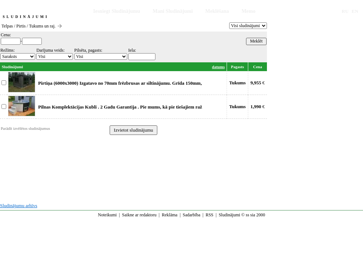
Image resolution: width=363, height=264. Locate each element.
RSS (209, 214)
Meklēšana (217, 11)
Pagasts (237, 67)
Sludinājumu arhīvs (18, 205)
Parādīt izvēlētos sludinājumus (25, 128)
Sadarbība (191, 214)
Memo (249, 11)
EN (355, 11)
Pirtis (21, 26)
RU (345, 11)
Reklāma (169, 214)
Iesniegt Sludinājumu (116, 11)
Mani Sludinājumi (172, 11)
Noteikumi (107, 214)
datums (218, 67)
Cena (257, 67)
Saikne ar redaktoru (139, 214)
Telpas (7, 26)
